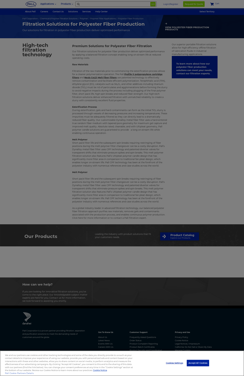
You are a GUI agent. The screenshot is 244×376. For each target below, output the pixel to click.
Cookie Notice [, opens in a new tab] (100, 370)
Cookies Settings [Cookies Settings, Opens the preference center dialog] (174, 363)
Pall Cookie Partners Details (19, 373)
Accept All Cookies (197, 363)
